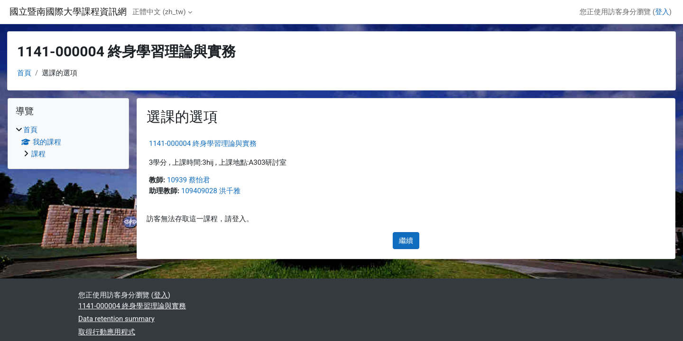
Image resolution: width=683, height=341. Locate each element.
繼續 (406, 240)
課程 (38, 154)
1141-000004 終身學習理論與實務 (203, 143)
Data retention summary (116, 318)
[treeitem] (68, 142)
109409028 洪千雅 (210, 191)
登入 (662, 12)
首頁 (24, 73)
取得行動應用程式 (106, 332)
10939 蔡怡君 (188, 180)
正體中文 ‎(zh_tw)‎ (159, 12)
